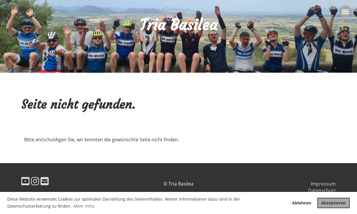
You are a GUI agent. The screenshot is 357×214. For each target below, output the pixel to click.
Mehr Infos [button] (84, 206)
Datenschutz (322, 190)
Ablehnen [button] (301, 203)
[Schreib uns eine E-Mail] (45, 181)
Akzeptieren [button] (333, 203)
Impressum (323, 184)
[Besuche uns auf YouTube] (25, 181)
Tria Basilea (178, 25)
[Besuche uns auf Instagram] (35, 181)
